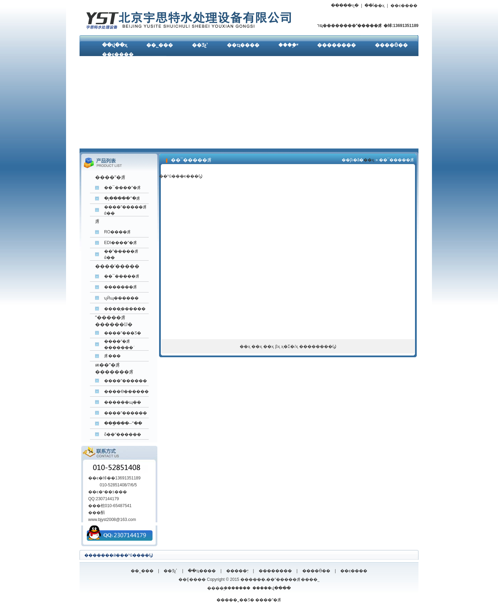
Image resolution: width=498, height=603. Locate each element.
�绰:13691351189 (400, 25)
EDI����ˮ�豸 (120, 242)
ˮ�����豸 (369, 25)
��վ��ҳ (114, 45)
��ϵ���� (403, 5)
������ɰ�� (122, 402)
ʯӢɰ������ (121, 298)
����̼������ (125, 308)
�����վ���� (271, 588)
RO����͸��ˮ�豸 (117, 232)
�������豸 (120, 287)
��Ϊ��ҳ (375, 5)
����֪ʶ (288, 45)
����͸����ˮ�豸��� (112, 355)
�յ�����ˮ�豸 (122, 198)
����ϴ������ (126, 391)
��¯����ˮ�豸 (122, 187)
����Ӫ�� (391, 45)
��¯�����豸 (122, 276)
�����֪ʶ (237, 570)
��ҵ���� (243, 45)
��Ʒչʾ (200, 45)
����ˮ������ (125, 380)
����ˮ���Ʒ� (122, 333)
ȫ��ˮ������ (122, 434)
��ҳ (368, 160)
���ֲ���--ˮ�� (123, 423)
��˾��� (159, 45)
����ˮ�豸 (268, 599)
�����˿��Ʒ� (235, 599)
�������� (336, 45)
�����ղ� (345, 5)
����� (240, 588)
